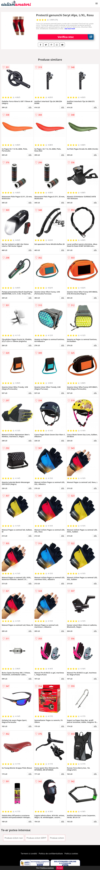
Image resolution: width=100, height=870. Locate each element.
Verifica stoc (76, 37)
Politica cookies (71, 853)
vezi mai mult (69, 29)
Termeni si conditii (29, 853)
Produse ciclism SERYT (36, 838)
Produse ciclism (57, 838)
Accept (60, 868)
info (30, 107)
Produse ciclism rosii (14, 838)
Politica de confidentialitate (51, 853)
